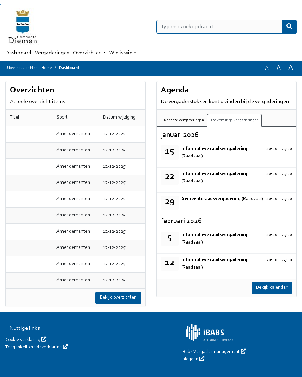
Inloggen (192, 359)
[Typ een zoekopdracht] (226, 27)
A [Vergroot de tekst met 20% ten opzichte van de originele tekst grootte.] (279, 68)
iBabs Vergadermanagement (213, 351)
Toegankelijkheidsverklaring (36, 347)
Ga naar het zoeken (0, 4)
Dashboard (18, 53)
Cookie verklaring (25, 339)
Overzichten (87, 53)
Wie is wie (120, 53)
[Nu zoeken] (289, 27)
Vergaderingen (52, 53)
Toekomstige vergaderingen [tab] (234, 120)
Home (46, 68)
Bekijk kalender (272, 287)
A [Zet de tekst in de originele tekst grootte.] (266, 68)
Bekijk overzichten (118, 297)
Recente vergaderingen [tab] (184, 120)
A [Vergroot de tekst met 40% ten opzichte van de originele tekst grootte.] (290, 68)
